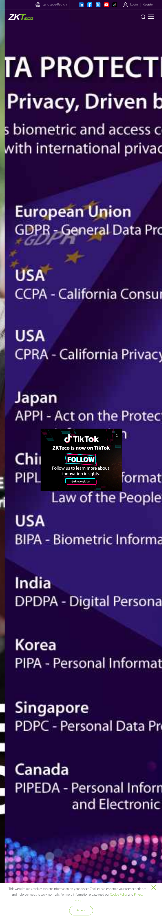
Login (134, 4)
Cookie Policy (118, 895)
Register (148, 4)
